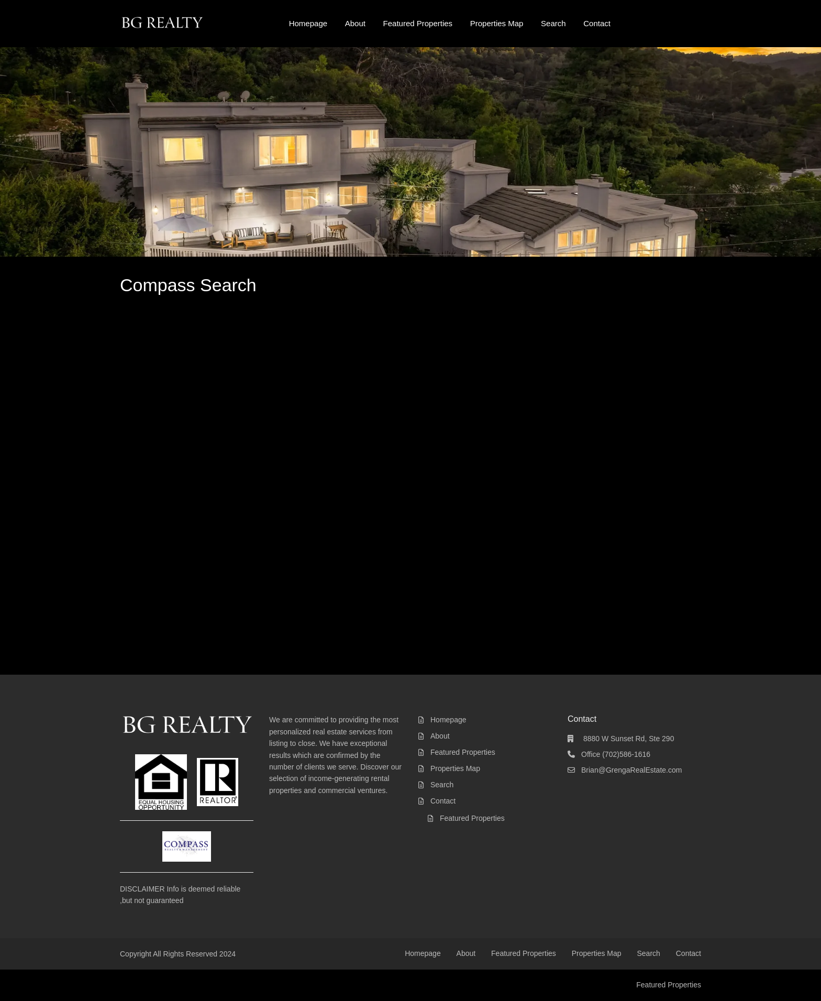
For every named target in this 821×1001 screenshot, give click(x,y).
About (355, 23)
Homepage (308, 23)
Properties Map (497, 23)
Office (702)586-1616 (615, 754)
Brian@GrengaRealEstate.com (631, 770)
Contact (597, 23)
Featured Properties (418, 23)
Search (553, 23)
